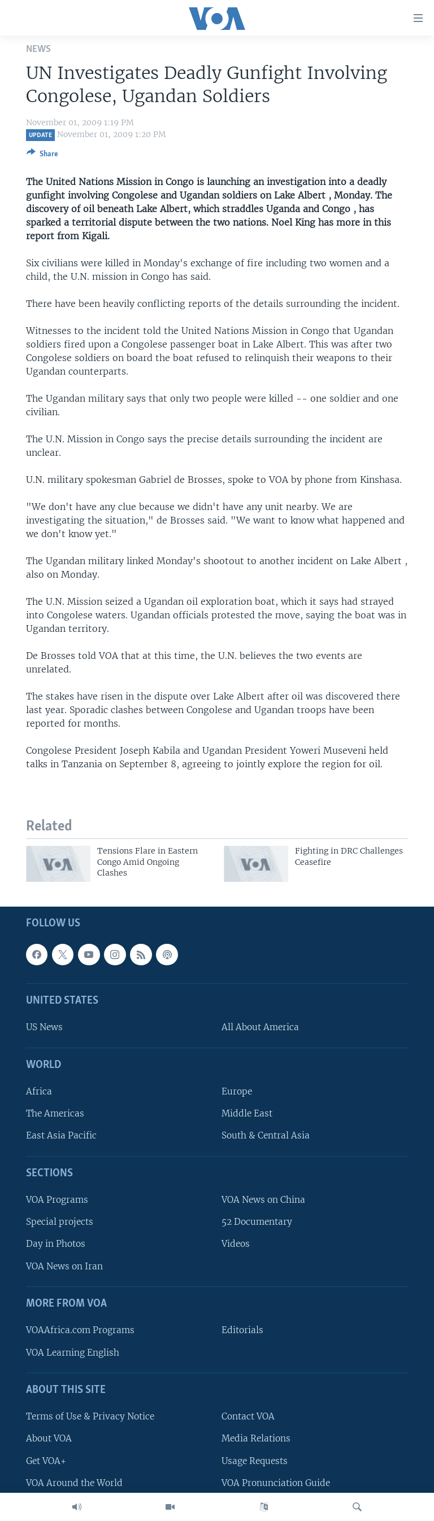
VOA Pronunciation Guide (276, 1483)
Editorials (242, 1330)
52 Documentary (257, 1222)
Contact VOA (248, 1417)
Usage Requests (255, 1461)
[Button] (42, 155)
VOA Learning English (72, 1352)
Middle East (247, 1114)
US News (44, 1027)
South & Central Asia (266, 1136)
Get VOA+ (46, 1461)
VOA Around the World (74, 1483)
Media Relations (256, 1439)
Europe (237, 1092)
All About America (260, 1027)
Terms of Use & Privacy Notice (90, 1417)
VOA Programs (57, 1200)
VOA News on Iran (64, 1266)
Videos (236, 1244)
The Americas (55, 1114)
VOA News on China (263, 1200)
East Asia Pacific (61, 1136)
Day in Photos (55, 1244)
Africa (39, 1092)
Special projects (59, 1222)
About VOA (49, 1439)
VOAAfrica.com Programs (80, 1330)
